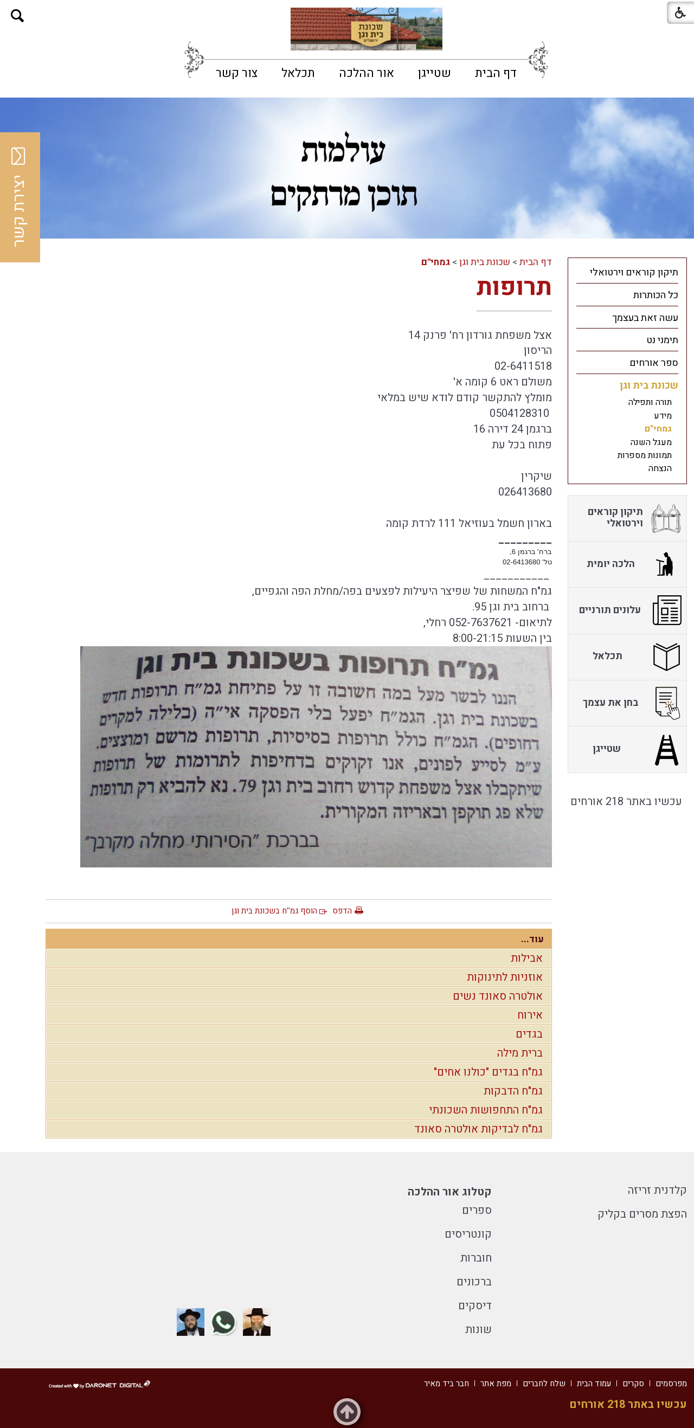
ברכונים (474, 1282)
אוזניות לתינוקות (505, 977)
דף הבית (496, 73)
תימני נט (662, 340)
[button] (17, 16)
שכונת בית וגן (484, 262)
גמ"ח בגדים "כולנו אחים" (488, 1072)
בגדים (529, 1034)
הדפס (342, 911)
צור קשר (237, 73)
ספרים (477, 1210)
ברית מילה (520, 1053)
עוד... (532, 939)
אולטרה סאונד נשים (498, 996)
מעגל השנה (651, 442)
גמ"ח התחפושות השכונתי (486, 1110)
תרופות (514, 287)
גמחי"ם (435, 262)
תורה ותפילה (650, 402)
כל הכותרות (655, 295)
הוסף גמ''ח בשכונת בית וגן (274, 911)
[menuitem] (496, 73)
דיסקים (475, 1306)
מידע (663, 415)
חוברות (476, 1258)
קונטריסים (468, 1234)
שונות (478, 1329)
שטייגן (434, 73)
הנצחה (660, 468)
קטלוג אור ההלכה (450, 1192)
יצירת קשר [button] (19, 197)
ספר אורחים (653, 363)
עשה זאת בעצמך (645, 318)
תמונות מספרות (645, 455)
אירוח (530, 1015)
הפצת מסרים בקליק (642, 1214)
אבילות (527, 958)
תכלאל (298, 73)
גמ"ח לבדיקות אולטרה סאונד (478, 1129)
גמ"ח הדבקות (513, 1091)
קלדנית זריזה (657, 1190)
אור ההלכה (366, 73)
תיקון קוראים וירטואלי (634, 272)
